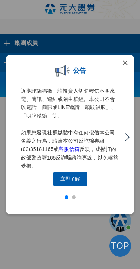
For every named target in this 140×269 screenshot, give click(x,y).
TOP (120, 246)
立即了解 (70, 179)
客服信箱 (69, 149)
